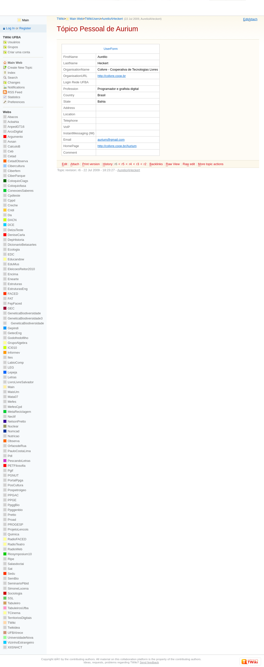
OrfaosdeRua (14, 446)
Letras (9, 377)
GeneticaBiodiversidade (22, 313)
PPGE (9, 500)
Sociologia (12, 593)
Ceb (8, 151)
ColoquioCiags (15, 181)
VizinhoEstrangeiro (18, 642)
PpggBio (11, 505)
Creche (10, 205)
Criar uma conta (16, 52)
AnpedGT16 (13, 126)
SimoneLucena (16, 588)
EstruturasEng (15, 289)
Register (25, 28)
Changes (11, 82)
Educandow (13, 259)
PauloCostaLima (17, 451)
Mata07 (10, 397)
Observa (11, 441)
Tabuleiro (11, 603)
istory (107, 164)
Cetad (9, 156)
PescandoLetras (16, 461)
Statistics (11, 97)
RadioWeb (12, 549)
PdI (7, 456)
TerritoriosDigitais (17, 618)
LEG (8, 367)
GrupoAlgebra (15, 343)
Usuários (11, 42)
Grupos (10, 47)
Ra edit (189, 164)
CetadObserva (15, 161)
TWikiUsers (92, 19)
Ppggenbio (13, 510)
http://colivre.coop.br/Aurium (117, 146)
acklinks (156, 164)
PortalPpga (13, 480)
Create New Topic (18, 67)
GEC (8, 308)
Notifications (14, 87)
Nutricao (11, 436)
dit (246, 19)
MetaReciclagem (17, 411)
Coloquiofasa (14, 186)
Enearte (11, 279)
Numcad (11, 431)
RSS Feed (12, 92)
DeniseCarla (14, 235)
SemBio (11, 578)
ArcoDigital (13, 131)
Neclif (9, 416)
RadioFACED (14, 539)
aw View (173, 164)
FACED (10, 294)
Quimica (11, 534)
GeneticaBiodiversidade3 (23, 318)
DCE (8, 225)
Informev (11, 352)
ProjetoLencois (15, 529)
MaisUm (11, 392)
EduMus (11, 264)
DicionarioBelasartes (19, 244)
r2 (145, 164)
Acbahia (11, 122)
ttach (253, 19)
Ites (8, 357)
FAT (8, 298)
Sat (7, 569)
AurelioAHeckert (112, 19)
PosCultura (13, 485)
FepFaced (12, 303)
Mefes (9, 401)
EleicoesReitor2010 (19, 269)
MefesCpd (12, 407)
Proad (9, 519)
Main (23, 20)
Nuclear (11, 426)
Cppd (9, 200)
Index (9, 72)
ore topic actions (210, 164)
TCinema (11, 613)
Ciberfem (12, 171)
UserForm (111, 49)
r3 (137, 164)
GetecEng (12, 333)
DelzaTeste (13, 230)
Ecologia (11, 249)
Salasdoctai (13, 564)
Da (7, 215)
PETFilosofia (14, 465)
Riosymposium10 (17, 554)
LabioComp (13, 362)
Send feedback (149, 662)
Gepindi (11, 328)
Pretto (9, 515)
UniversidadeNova (18, 637)
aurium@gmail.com (111, 139)
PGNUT (11, 475)
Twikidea (11, 627)
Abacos (10, 117)
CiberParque (14, 176)
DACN (10, 220)
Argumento (13, 136)
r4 (130, 164)
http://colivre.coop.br (112, 76)
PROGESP (13, 524)
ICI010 (10, 347)
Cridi (8, 210)
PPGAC (11, 495)
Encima (10, 274)
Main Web (76, 19)
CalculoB (11, 146)
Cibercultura (14, 166)
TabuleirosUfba (16, 608)
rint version (90, 164)
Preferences (14, 102)
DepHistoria (13, 240)
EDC (8, 254)
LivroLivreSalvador (18, 382)
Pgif (8, 470)
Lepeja (10, 372)
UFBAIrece (13, 633)
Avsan (9, 141)
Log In (10, 28)
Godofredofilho (15, 338)
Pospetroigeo (14, 490)
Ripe (8, 559)
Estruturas (12, 284)
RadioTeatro (14, 544)
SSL (8, 598)
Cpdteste (11, 195)
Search (10, 77)
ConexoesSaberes (18, 190)
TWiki (60, 19)
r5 (122, 164)
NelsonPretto (14, 421)
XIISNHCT (12, 647)
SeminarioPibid (16, 583)
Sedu (9, 573)
